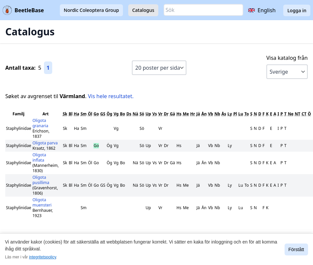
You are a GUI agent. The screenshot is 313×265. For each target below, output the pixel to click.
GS (102, 114)
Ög (109, 114)
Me (186, 114)
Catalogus (143, 10)
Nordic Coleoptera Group (91, 10)
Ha (76, 114)
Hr (192, 114)
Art (45, 114)
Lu (240, 114)
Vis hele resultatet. (111, 96)
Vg (116, 114)
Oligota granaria (40, 123)
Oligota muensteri (42, 202)
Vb (210, 114)
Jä (198, 114)
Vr (160, 114)
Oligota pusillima (40, 179)
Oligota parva (45, 143)
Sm (84, 114)
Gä (172, 114)
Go (96, 114)
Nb (217, 114)
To (246, 114)
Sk (65, 114)
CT (304, 114)
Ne (290, 114)
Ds (128, 114)
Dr (166, 114)
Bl (71, 114)
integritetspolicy (42, 257)
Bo (122, 114)
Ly (229, 114)
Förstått (296, 249)
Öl (90, 114)
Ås (223, 114)
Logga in (296, 10)
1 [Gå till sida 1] (48, 67)
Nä (135, 114)
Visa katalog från (287, 57)
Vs (154, 114)
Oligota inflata (39, 157)
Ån (204, 114)
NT (297, 114)
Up (148, 114)
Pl (235, 114)
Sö (141, 114)
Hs (178, 114)
